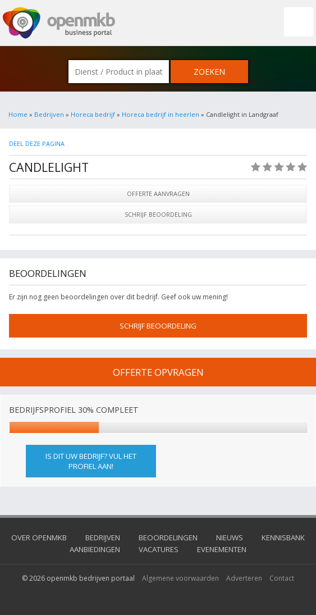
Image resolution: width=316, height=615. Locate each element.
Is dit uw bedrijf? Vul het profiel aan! (90, 461)
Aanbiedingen (95, 549)
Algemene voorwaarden (180, 578)
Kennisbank (283, 537)
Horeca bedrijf (93, 114)
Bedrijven (49, 114)
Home (18, 114)
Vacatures (158, 549)
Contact (281, 578)
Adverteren (244, 578)
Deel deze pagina (37, 143)
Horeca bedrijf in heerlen (160, 114)
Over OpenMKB (39, 537)
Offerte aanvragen (158, 193)
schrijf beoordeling (158, 326)
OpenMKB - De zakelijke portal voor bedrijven (59, 23)
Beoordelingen (168, 537)
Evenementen (221, 549)
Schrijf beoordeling (158, 214)
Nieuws (229, 537)
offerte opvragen (158, 372)
